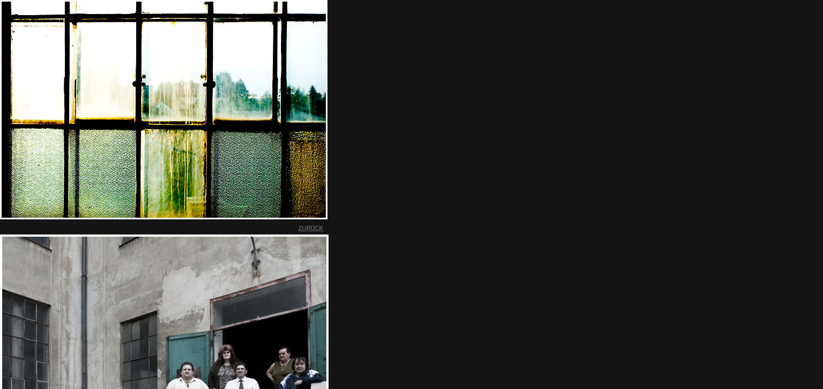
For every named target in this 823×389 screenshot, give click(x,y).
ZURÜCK (310, 228)
